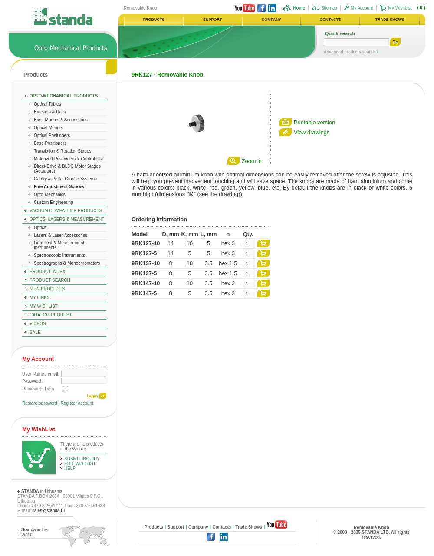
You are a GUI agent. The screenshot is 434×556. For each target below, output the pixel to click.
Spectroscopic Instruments (59, 255)
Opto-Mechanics (50, 194)
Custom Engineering (53, 202)
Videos (38, 323)
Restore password (39, 403)
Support (176, 527)
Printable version (314, 122)
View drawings (311, 132)
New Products (47, 288)
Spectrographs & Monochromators (67, 263)
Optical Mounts (48, 127)
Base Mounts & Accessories (61, 119)
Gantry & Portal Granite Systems (65, 178)
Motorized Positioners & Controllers (68, 158)
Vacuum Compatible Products (66, 210)
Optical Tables (47, 104)
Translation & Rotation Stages (62, 151)
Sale (35, 332)
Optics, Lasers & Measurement (67, 219)
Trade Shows (248, 527)
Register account (77, 403)
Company (198, 527)
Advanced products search (350, 52)
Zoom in (252, 161)
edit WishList (80, 463)
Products (35, 74)
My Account (362, 8)
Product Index (48, 271)
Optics (40, 227)
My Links (40, 297)
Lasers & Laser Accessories (60, 235)
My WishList (400, 8)
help (70, 468)
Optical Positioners (52, 135)
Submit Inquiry (82, 458)
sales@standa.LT (49, 510)
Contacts (222, 527)
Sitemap (329, 8)
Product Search (50, 280)
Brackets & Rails (50, 112)
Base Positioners (50, 143)
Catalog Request (51, 315)
